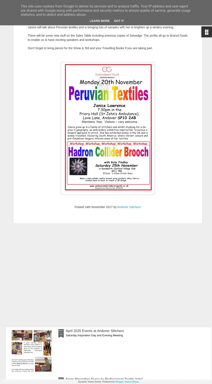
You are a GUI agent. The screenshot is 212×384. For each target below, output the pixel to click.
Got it (119, 21)
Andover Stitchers (129, 144)
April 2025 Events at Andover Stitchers (95, 331)
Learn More (100, 21)
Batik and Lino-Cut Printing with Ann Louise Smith (103, 282)
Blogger (119, 381)
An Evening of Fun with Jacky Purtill (93, 234)
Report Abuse (132, 381)
